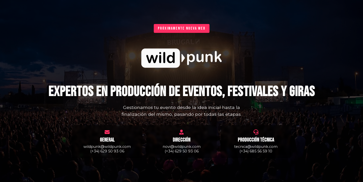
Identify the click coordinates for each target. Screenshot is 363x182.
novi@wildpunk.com (182, 146)
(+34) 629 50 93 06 (107, 151)
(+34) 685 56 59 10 (255, 151)
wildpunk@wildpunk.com (107, 146)
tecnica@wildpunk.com (256, 146)
